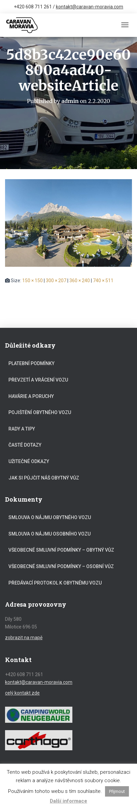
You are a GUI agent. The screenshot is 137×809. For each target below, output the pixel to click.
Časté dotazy (24, 445)
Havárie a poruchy (31, 396)
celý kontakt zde (22, 693)
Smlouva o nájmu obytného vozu (49, 517)
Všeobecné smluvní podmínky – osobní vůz (61, 566)
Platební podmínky (31, 363)
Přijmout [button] (117, 791)
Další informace (68, 801)
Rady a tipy (21, 429)
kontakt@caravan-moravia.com (89, 6)
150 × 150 (32, 280)
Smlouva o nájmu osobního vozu (49, 534)
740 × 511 (103, 280)
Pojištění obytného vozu (39, 412)
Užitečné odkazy (28, 461)
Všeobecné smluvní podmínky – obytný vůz (61, 550)
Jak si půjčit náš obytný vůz (43, 478)
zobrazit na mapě (23, 637)
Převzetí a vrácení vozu (38, 380)
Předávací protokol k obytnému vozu (55, 583)
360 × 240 (79, 280)
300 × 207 (56, 280)
